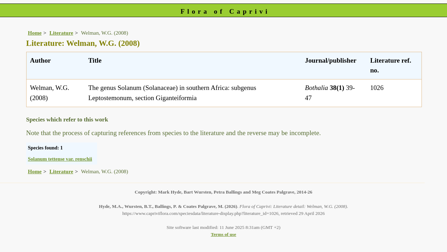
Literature (61, 33)
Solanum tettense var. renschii (60, 159)
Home (35, 33)
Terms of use (223, 234)
